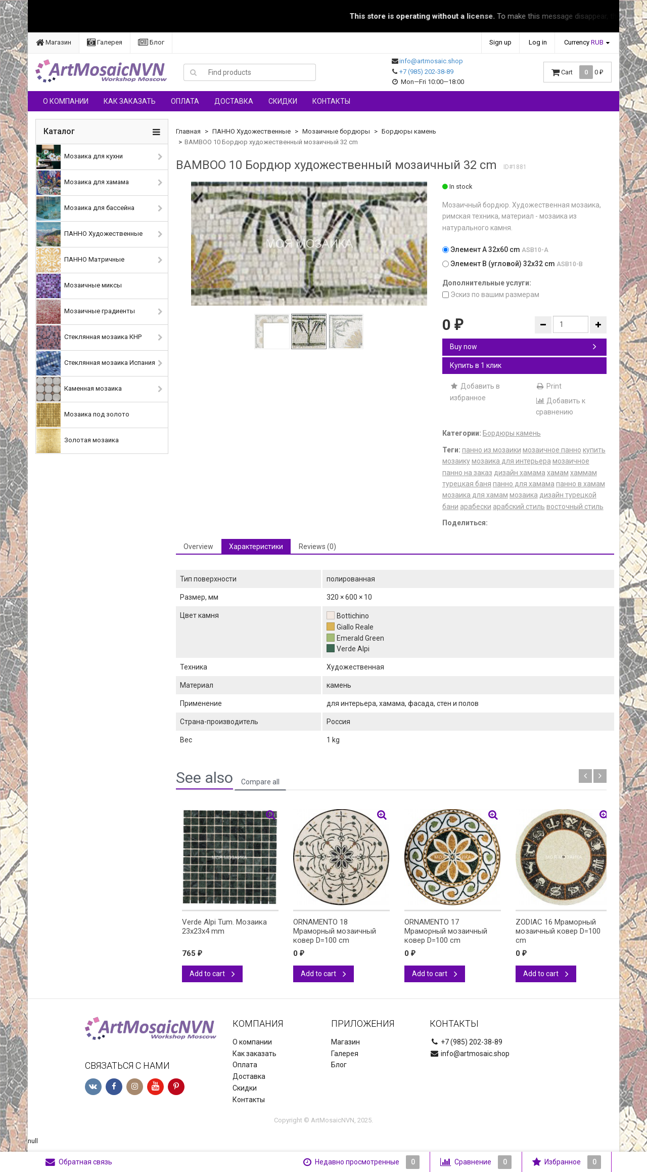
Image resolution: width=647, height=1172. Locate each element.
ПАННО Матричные (80, 260)
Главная (188, 131)
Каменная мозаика (79, 389)
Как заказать (130, 101)
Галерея (104, 42)
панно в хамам (580, 484)
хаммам (583, 473)
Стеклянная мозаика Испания (95, 363)
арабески (475, 507)
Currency (584, 42)
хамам (558, 473)
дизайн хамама (519, 473)
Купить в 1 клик (475, 365)
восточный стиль (575, 507)
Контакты (331, 101)
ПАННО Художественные (89, 234)
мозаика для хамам (475, 495)
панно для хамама (523, 484)
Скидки (282, 101)
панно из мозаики (491, 450)
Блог (151, 42)
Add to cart (212, 974)
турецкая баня (466, 484)
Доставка (233, 101)
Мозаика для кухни (79, 157)
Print (549, 386)
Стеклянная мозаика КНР (89, 337)
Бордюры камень (409, 131)
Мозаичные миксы (79, 286)
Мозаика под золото (82, 415)
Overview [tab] (198, 546)
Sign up (500, 42)
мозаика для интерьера (511, 461)
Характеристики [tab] (256, 546)
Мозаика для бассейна (85, 208)
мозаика (524, 495)
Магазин (53, 42)
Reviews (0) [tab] (317, 546)
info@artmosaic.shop (431, 61)
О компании (65, 101)
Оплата (185, 101)
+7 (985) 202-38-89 (426, 71)
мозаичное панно (552, 450)
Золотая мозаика (77, 441)
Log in (538, 42)
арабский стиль (519, 507)
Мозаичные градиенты (85, 312)
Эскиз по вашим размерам (490, 294)
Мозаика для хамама (82, 183)
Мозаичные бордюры (336, 131)
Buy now (523, 347)
